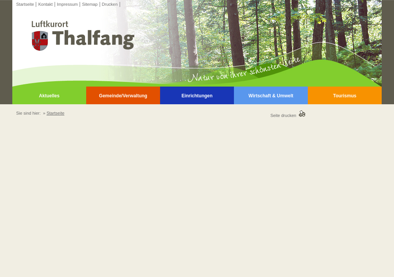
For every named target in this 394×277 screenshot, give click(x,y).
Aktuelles (49, 95)
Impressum (67, 4)
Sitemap (89, 4)
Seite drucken (284, 115)
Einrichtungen (197, 95)
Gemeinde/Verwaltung (123, 95)
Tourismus (344, 95)
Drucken (110, 4)
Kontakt (45, 4)
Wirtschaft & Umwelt (271, 95)
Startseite (25, 4)
